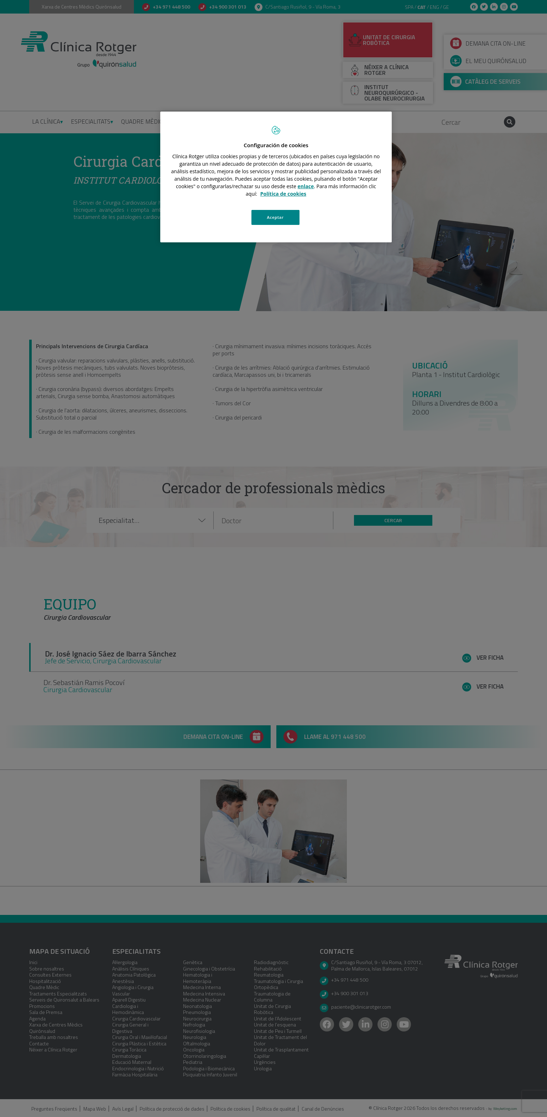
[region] (276, 177)
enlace (306, 186)
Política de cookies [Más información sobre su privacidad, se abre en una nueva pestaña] (283, 193)
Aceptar (275, 217)
